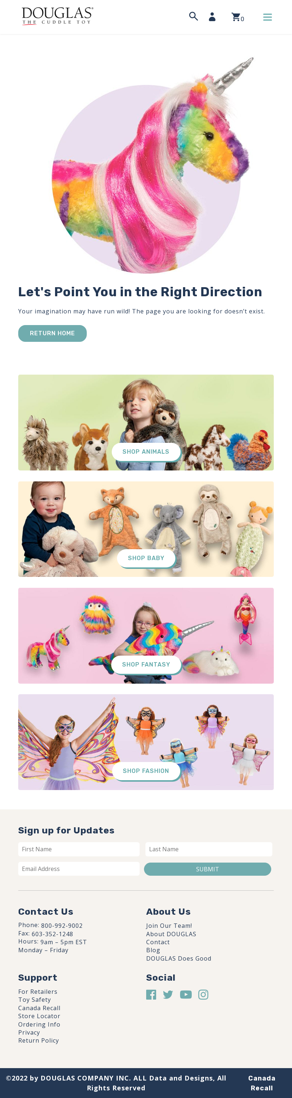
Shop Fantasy (146, 664)
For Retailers (38, 992)
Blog (153, 950)
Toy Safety (34, 1000)
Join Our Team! (169, 926)
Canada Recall (39, 1008)
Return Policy (38, 1040)
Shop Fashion (146, 770)
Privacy (29, 1032)
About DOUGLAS (171, 934)
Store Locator (39, 1016)
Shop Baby (146, 558)
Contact (158, 942)
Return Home (52, 333)
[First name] (79, 849)
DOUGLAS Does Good (178, 958)
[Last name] (209, 849)
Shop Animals (146, 451)
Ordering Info (39, 1024)
